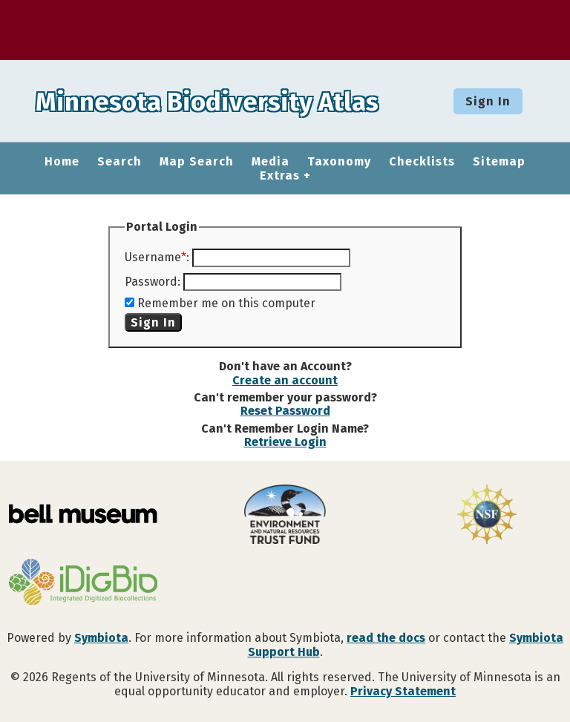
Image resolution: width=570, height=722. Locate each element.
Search (119, 161)
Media (270, 161)
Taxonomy (339, 161)
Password (151, 282)
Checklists (422, 161)
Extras (280, 176)
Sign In (488, 101)
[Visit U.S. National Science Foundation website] (487, 516)
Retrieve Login (285, 442)
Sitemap (499, 161)
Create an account (285, 380)
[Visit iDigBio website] (83, 583)
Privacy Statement (403, 691)
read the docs (386, 638)
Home (62, 161)
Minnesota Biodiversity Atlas (231, 101)
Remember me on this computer (226, 303)
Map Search (197, 161)
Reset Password (285, 411)
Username (153, 257)
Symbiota (101, 638)
